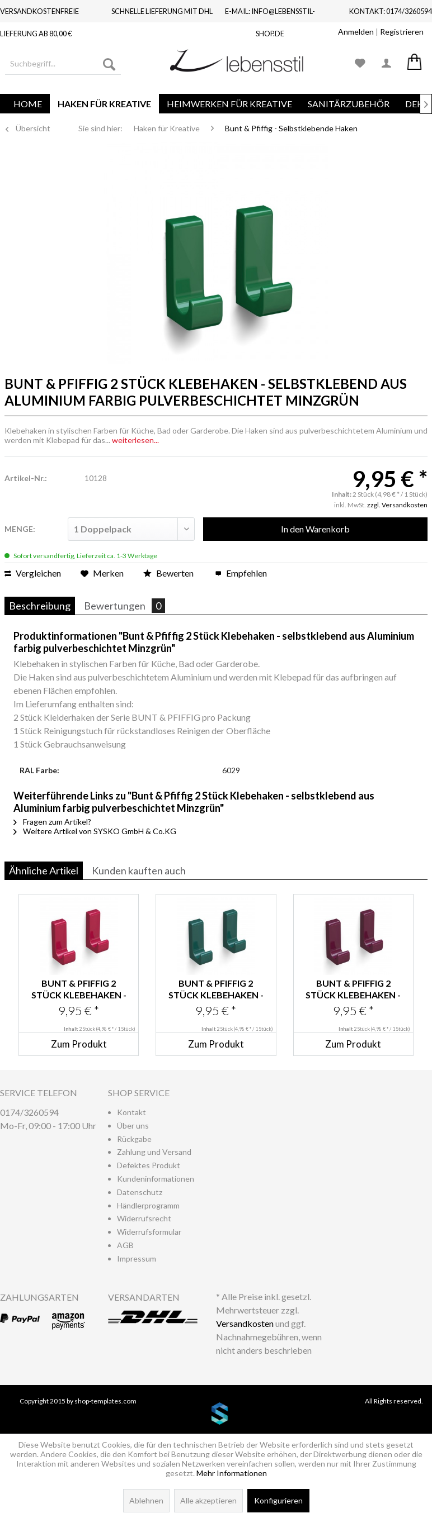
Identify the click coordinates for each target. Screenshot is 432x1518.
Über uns (133, 1125)
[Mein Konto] (387, 64)
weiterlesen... (135, 440)
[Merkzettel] (360, 64)
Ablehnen (146, 1500)
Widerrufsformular (149, 1231)
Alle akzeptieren (208, 1500)
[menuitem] (63, 64)
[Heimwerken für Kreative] (229, 103)
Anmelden (356, 31)
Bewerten (169, 573)
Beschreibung (40, 605)
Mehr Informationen (231, 1473)
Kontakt (131, 1112)
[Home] (28, 103)
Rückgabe (134, 1139)
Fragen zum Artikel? (52, 821)
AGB (125, 1245)
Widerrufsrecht (144, 1218)
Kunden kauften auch (139, 870)
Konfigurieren (278, 1500)
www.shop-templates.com (216, 1415)
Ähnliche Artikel (43, 870)
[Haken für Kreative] (104, 103)
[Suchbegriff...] (63, 64)
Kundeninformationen (155, 1178)
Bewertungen (124, 605)
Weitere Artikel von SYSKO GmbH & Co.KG (94, 831)
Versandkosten (245, 1323)
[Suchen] (109, 64)
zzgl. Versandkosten (397, 505)
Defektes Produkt (148, 1165)
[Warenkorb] (414, 64)
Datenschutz (139, 1192)
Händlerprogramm (148, 1205)
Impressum (136, 1258)
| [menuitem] (381, 31)
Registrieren (402, 31)
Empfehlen (241, 573)
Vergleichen (32, 573)
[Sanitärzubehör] (348, 103)
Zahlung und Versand (154, 1152)
